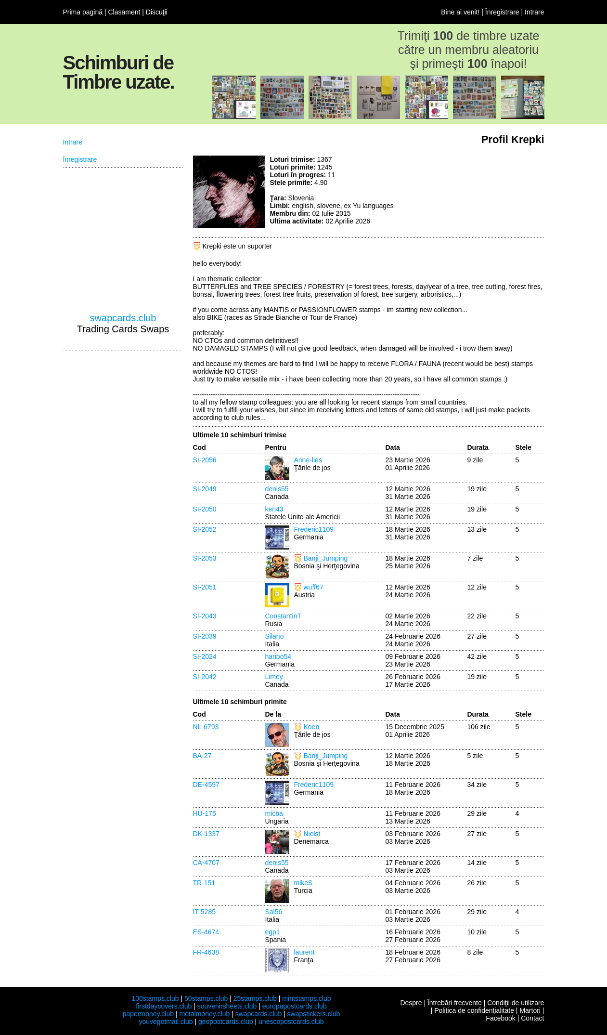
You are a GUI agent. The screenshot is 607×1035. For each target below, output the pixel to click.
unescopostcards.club (290, 1021)
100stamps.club (155, 998)
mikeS (303, 883)
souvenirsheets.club (227, 1006)
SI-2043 (205, 616)
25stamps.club (255, 998)
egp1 (272, 932)
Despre (411, 1003)
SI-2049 (205, 489)
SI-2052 (205, 529)
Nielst (312, 834)
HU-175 (204, 813)
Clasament (124, 12)
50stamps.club (206, 998)
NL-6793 (206, 727)
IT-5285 (204, 912)
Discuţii (157, 12)
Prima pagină (83, 12)
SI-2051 (205, 587)
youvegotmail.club (166, 1021)
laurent (304, 952)
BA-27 (202, 756)
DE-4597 (206, 784)
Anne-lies (308, 460)
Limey (274, 677)
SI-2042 (205, 677)
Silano (274, 636)
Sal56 (274, 912)
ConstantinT (283, 616)
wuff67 (313, 587)
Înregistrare (502, 12)
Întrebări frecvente (454, 1003)
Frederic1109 (314, 529)
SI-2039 (205, 636)
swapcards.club (123, 318)
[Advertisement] (472, 192)
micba (274, 813)
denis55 (277, 489)
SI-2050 (205, 509)
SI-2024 (205, 656)
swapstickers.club (313, 1014)
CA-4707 (206, 862)
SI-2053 (205, 558)
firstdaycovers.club (164, 1006)
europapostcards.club (294, 1006)
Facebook (500, 1018)
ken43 (274, 509)
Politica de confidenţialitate (474, 1010)
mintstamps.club (306, 998)
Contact (532, 1018)
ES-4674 (206, 932)
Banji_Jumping (326, 558)
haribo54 (278, 656)
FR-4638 (206, 952)
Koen (312, 727)
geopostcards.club (225, 1021)
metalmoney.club (204, 1014)
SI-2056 (205, 460)
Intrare (534, 12)
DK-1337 (206, 834)
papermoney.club (148, 1014)
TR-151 (204, 883)
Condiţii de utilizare (515, 1003)
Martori (530, 1010)
